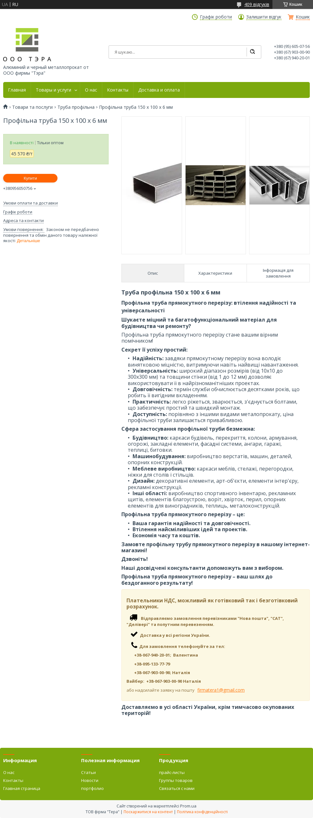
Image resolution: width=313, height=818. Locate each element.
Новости (89, 780)
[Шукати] (252, 52)
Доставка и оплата (159, 90)
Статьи (88, 772)
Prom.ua (188, 806)
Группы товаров (176, 780)
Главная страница (21, 788)
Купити (30, 178)
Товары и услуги (53, 90)
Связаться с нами (177, 788)
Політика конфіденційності (202, 811)
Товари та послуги (32, 107)
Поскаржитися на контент (148, 811)
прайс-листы (172, 772)
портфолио (92, 788)
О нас (91, 90)
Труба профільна (76, 107)
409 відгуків (256, 4)
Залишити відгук (263, 17)
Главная (17, 90)
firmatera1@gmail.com (221, 690)
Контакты (117, 90)
